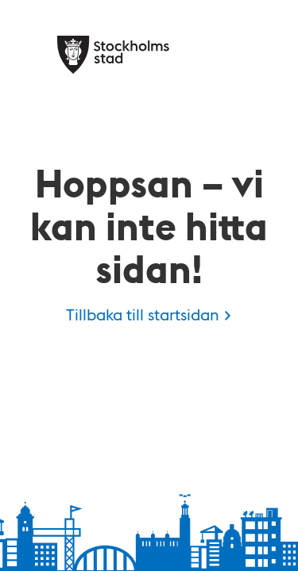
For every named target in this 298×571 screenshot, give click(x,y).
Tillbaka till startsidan (142, 314)
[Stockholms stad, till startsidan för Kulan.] (113, 55)
